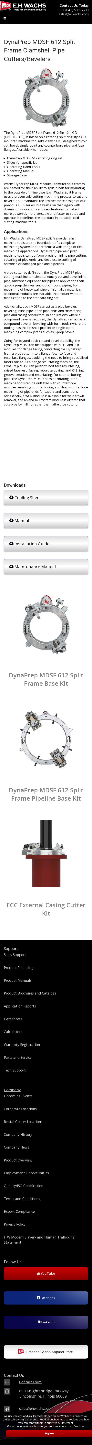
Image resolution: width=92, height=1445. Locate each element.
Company (12, 1089)
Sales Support (15, 954)
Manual (19, 520)
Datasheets (13, 1019)
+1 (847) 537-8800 (75, 10)
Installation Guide (29, 543)
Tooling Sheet (25, 497)
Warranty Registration (22, 1044)
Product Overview (18, 1160)
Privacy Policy (15, 1224)
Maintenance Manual (32, 566)
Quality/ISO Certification (23, 1185)
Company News (16, 1147)
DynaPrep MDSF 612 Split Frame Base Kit (46, 679)
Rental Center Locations (23, 1121)
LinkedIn (46, 1322)
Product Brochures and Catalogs (30, 993)
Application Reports (20, 1006)
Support (11, 948)
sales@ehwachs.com (35, 1408)
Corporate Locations (20, 1108)
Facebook (46, 1297)
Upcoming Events (18, 1096)
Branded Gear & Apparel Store (45, 1352)
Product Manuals (18, 980)
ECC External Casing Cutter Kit (46, 909)
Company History (18, 1134)
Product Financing (18, 967)
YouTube (46, 1273)
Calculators (13, 1031)
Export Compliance (19, 1211)
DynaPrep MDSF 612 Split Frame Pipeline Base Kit (46, 794)
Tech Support (15, 1070)
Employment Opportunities (26, 1173)
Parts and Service (18, 1057)
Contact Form (30, 1382)
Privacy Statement (62, 1423)
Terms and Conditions (22, 1198)
